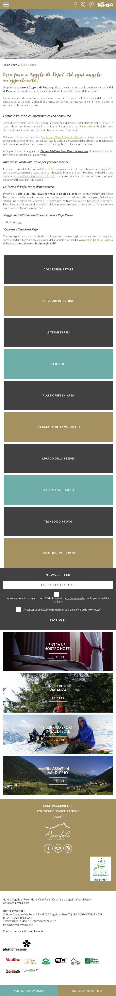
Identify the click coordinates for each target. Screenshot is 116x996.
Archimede (36, 931)
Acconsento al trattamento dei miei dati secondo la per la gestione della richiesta (58, 600)
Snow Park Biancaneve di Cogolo (36, 176)
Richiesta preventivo (87, 990)
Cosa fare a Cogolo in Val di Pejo (71, 899)
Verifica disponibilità (29, 990)
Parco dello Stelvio (92, 126)
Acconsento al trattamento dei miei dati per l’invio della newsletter (62, 609)
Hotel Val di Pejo (40, 899)
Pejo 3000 (48, 169)
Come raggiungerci (58, 806)
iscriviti (58, 620)
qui (19, 222)
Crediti (58, 816)
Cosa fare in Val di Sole (16, 902)
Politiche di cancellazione (58, 811)
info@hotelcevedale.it (18, 924)
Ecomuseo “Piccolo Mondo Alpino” (62, 137)
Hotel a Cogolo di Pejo (16, 899)
